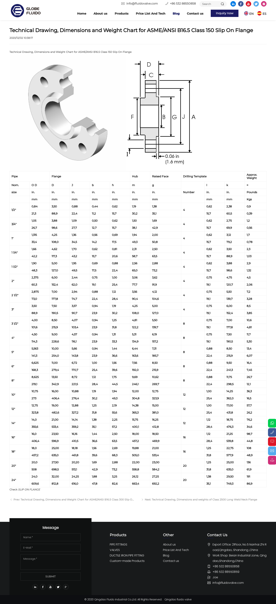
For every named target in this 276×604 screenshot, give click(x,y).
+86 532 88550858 (183, 3)
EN (251, 13)
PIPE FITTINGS (118, 544)
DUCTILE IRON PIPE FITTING (127, 555)
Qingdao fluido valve (178, 599)
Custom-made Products (127, 561)
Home (81, 13)
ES (265, 13)
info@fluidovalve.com (142, 3)
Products (121, 13)
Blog (175, 13)
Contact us (194, 13)
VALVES (115, 550)
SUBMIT (50, 576)
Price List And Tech (150, 13)
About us (100, 13)
